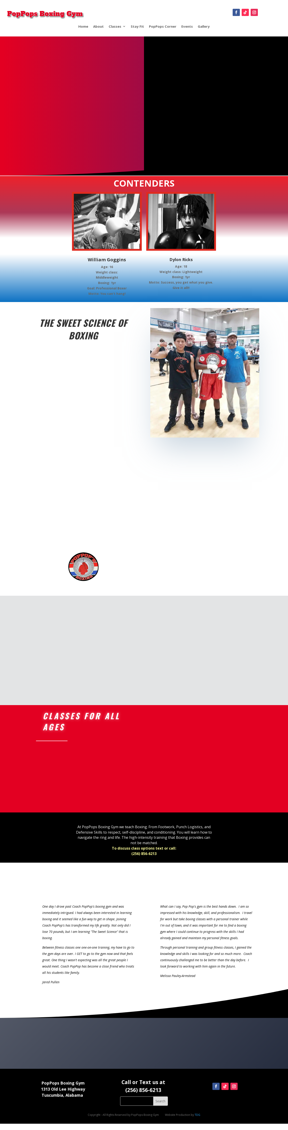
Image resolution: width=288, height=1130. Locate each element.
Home (83, 26)
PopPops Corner (162, 26)
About (98, 26)
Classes (115, 26)
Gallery (204, 26)
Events (187, 26)
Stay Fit (137, 26)
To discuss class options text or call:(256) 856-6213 (144, 857)
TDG (197, 1121)
